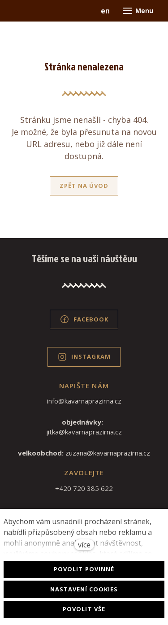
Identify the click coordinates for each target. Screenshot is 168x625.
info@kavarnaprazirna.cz (84, 400)
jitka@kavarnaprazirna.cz (84, 431)
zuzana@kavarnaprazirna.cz (107, 452)
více (84, 545)
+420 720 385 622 (84, 488)
